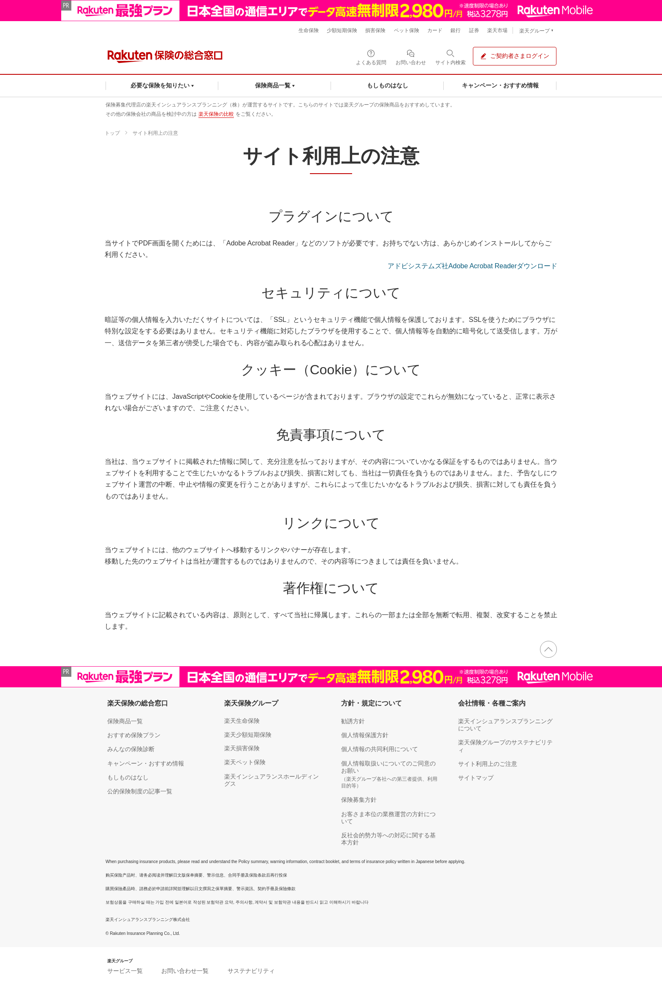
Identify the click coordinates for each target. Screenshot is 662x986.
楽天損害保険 (242, 748)
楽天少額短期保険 (247, 734)
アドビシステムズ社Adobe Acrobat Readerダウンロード (472, 266)
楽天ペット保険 (245, 762)
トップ (112, 133)
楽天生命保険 (242, 720)
